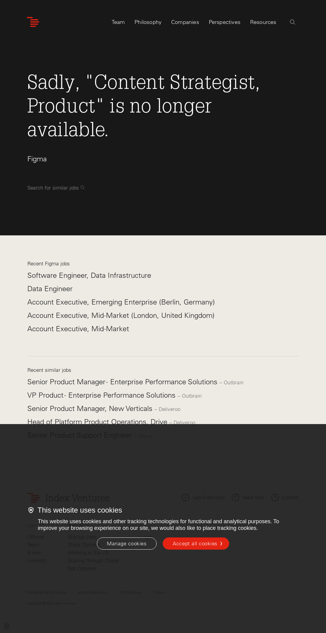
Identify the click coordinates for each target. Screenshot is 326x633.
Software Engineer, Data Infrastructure (89, 275)
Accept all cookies (195, 543)
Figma (37, 158)
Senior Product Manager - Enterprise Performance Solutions (123, 381)
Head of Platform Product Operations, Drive (98, 421)
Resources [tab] (263, 23)
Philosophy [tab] (147, 23)
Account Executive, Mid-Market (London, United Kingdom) (121, 315)
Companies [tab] (185, 23)
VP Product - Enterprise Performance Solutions (102, 395)
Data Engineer (50, 288)
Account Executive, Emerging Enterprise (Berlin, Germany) (121, 302)
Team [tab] (118, 23)
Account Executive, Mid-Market (78, 328)
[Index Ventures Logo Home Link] (33, 24)
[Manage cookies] (127, 543)
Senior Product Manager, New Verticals (91, 408)
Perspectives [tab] (224, 23)
